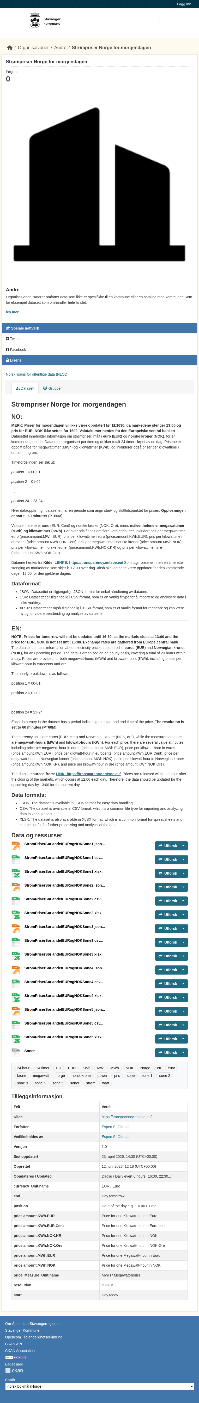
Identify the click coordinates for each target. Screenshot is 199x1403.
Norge (145, 1068)
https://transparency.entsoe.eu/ (127, 1117)
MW (100, 1068)
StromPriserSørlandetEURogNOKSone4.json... (65, 968)
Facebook (16, 349)
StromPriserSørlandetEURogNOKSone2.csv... (64, 899)
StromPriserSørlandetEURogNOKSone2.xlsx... (65, 913)
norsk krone (81, 1075)
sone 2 (164, 1075)
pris (117, 1075)
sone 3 (22, 1083)
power (102, 1075)
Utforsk (168, 846)
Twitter (13, 339)
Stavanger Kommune (22, 1330)
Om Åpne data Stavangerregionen (33, 1324)
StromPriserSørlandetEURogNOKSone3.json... (65, 927)
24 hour (23, 1068)
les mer (12, 312)
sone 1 (147, 1075)
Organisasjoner (33, 47)
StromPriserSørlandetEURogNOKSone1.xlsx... (65, 871)
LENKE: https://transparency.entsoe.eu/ (89, 562)
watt (105, 1083)
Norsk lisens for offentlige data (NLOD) (37, 374)
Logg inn (184, 4)
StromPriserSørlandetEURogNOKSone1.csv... (64, 858)
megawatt (41, 1075)
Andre (60, 47)
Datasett (25, 388)
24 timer (43, 1068)
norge (60, 1075)
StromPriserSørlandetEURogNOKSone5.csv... (64, 1023)
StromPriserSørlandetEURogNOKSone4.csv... (64, 982)
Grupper (52, 388)
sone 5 (57, 1083)
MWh (114, 1068)
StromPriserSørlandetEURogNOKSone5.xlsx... (65, 1037)
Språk (10, 1380)
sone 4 (40, 1083)
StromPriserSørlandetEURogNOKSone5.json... (65, 1009)
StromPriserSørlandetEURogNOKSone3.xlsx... (65, 954)
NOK (130, 1068)
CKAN (14, 1370)
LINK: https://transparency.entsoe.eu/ (88, 774)
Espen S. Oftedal (115, 1127)
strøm (90, 1083)
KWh (86, 1068)
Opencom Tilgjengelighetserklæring (33, 1337)
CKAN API (13, 1344)
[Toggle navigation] (164, 20)
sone (131, 1075)
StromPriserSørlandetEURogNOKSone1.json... (65, 844)
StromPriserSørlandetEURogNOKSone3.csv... (64, 940)
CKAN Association (20, 1351)
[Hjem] (10, 47)
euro (171, 1068)
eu (159, 1068)
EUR (72, 1068)
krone (21, 1075)
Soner (30, 1051)
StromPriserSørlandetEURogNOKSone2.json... (65, 885)
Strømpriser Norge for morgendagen (111, 47)
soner (74, 1083)
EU (58, 1068)
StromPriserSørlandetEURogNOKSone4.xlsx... (65, 996)
